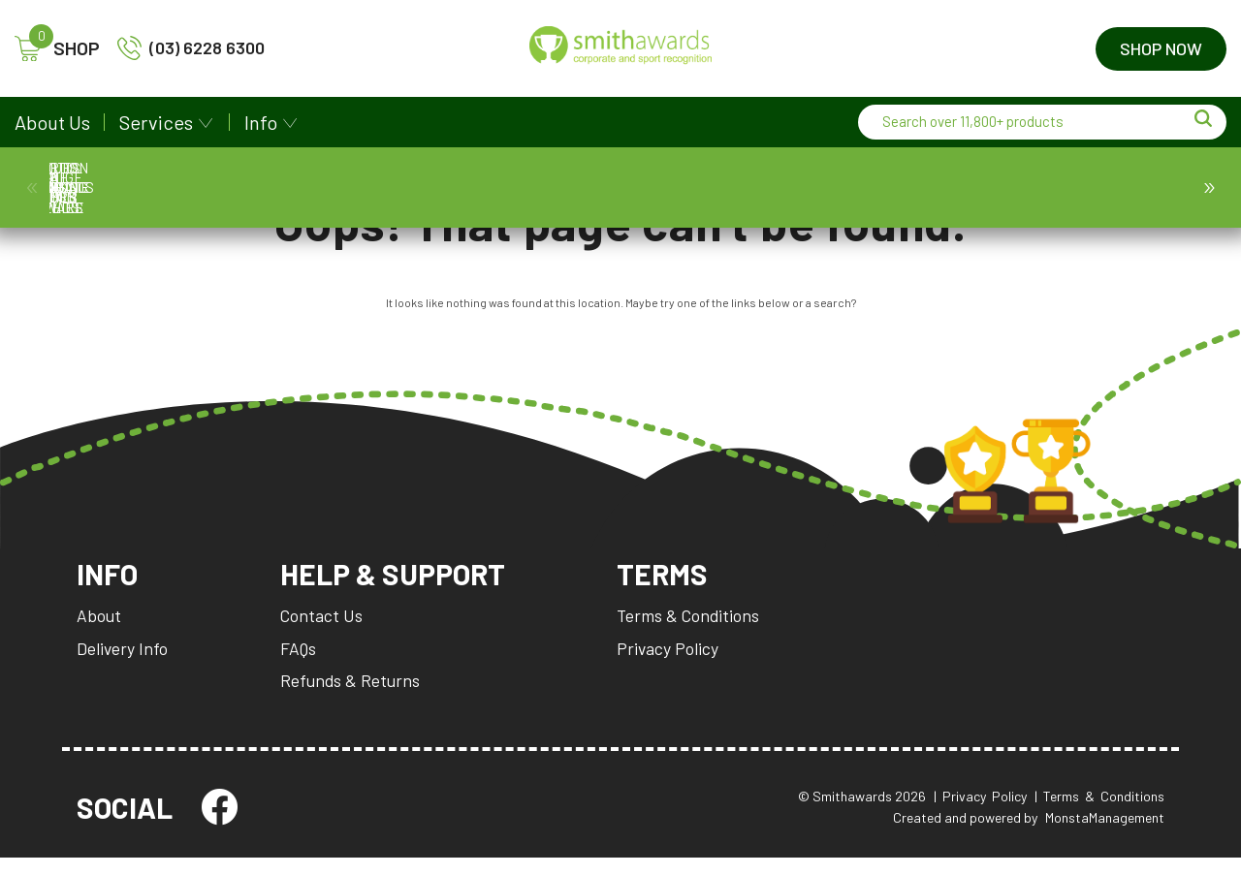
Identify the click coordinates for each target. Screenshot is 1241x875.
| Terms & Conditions (1099, 812)
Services (156, 122)
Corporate (538, 187)
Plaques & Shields (450, 187)
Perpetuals (894, 187)
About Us (52, 122)
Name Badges (717, 187)
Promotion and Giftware (983, 187)
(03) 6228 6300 (191, 48)
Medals (183, 187)
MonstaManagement (1104, 835)
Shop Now (1161, 48)
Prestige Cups (272, 187)
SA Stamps (1161, 187)
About (99, 629)
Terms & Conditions (705, 629)
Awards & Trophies (93, 187)
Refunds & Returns (353, 694)
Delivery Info (123, 661)
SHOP (57, 49)
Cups (361, 187)
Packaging (805, 187)
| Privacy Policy (980, 812)
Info (260, 122)
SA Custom (1072, 187)
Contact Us (324, 629)
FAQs (301, 661)
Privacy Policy (683, 661)
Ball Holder (627, 187)
